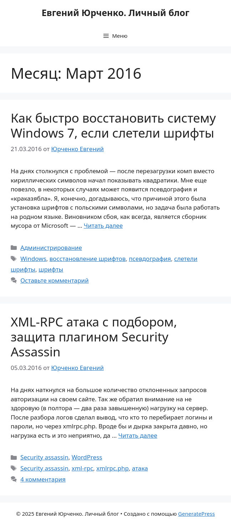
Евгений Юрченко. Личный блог (115, 12)
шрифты (50, 269)
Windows (33, 258)
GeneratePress (196, 513)
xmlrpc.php (112, 468)
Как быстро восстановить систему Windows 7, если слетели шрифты (113, 125)
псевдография (150, 258)
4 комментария (43, 479)
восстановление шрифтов (88, 258)
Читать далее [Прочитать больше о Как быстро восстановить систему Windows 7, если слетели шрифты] (103, 225)
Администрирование (51, 247)
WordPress (87, 457)
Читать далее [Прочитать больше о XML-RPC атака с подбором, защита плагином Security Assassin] (137, 435)
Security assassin (44, 457)
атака (140, 468)
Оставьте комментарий (54, 280)
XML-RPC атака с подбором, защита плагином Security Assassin (94, 336)
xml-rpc (82, 468)
